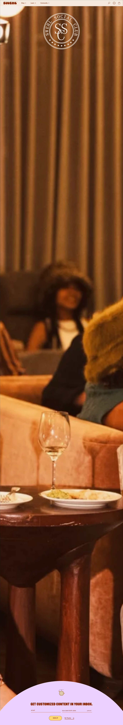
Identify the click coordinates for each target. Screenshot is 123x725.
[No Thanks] (69, 718)
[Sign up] (55, 718)
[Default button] (108, 696)
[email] (46, 710)
